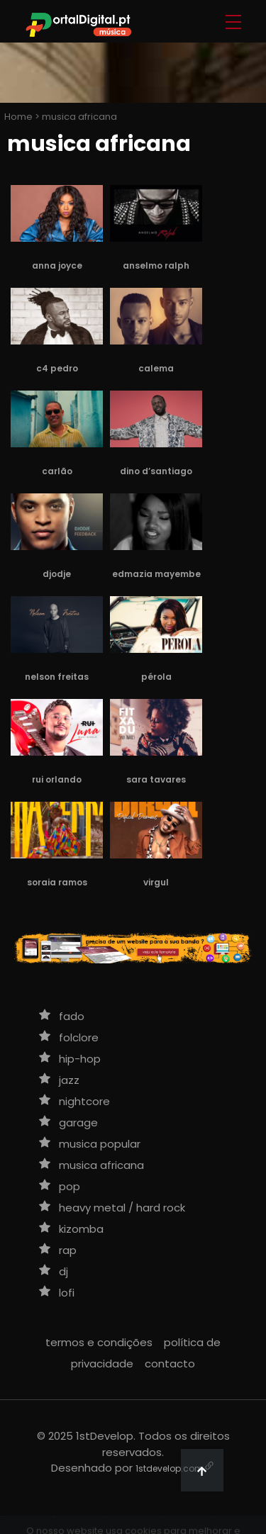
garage (78, 1122)
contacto (170, 1363)
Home (17, 116)
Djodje (57, 574)
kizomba (81, 1228)
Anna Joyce (57, 265)
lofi (66, 1292)
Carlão (57, 471)
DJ (63, 1271)
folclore (79, 1037)
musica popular (99, 1143)
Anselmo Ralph (156, 265)
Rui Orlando (57, 779)
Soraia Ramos (57, 882)
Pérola (156, 677)
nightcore (84, 1101)
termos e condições (99, 1342)
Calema (156, 368)
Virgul (156, 882)
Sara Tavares (156, 779)
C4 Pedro (57, 368)
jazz (69, 1080)
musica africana (101, 1165)
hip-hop (80, 1058)
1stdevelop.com (169, 1468)
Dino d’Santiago (156, 471)
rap (68, 1250)
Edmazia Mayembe (156, 574)
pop (69, 1186)
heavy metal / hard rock (122, 1207)
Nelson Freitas (57, 677)
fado (71, 1016)
